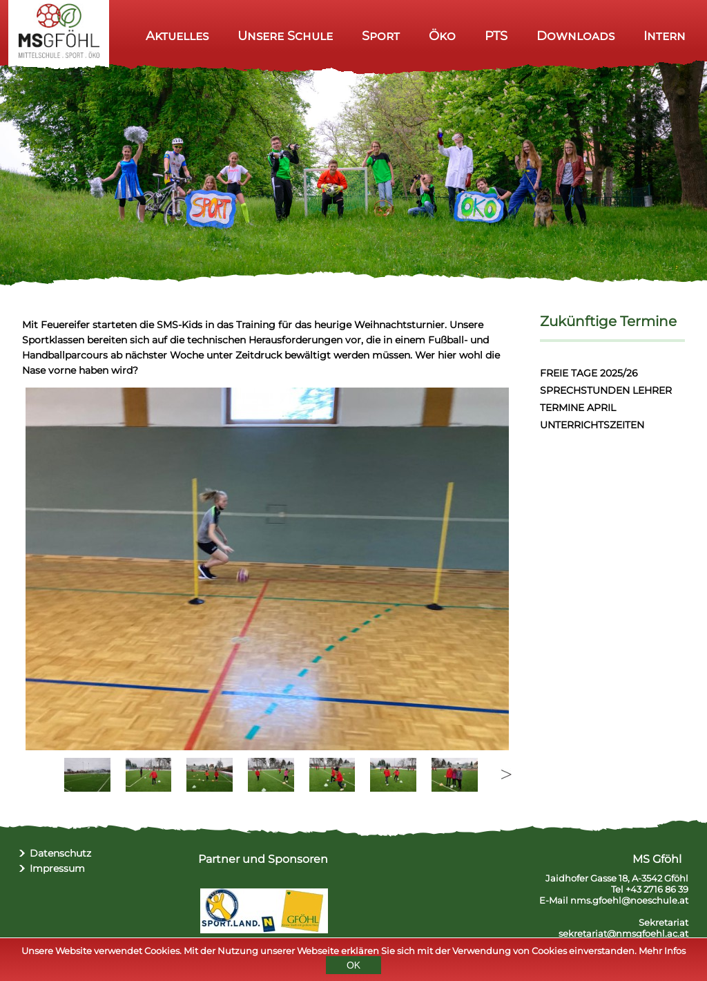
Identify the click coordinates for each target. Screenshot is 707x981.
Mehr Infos (662, 950)
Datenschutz (60, 853)
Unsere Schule (285, 36)
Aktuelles (177, 36)
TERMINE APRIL (578, 407)
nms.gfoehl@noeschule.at (629, 900)
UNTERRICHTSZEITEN (592, 425)
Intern (664, 36)
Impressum (57, 868)
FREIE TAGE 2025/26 (589, 373)
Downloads (575, 36)
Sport (381, 36)
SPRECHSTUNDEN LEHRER (606, 390)
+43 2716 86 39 (657, 889)
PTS (496, 36)
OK (353, 965)
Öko (442, 36)
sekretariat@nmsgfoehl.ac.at (623, 933)
